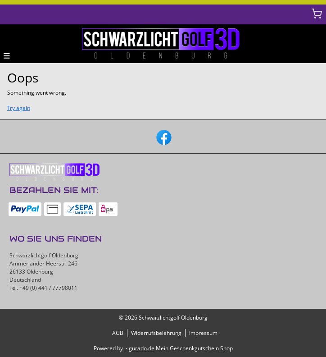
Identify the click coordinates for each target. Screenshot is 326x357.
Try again (18, 108)
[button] (7, 55)
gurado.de (141, 348)
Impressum (203, 333)
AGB (117, 333)
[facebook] (163, 137)
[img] (163, 44)
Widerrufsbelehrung (156, 333)
